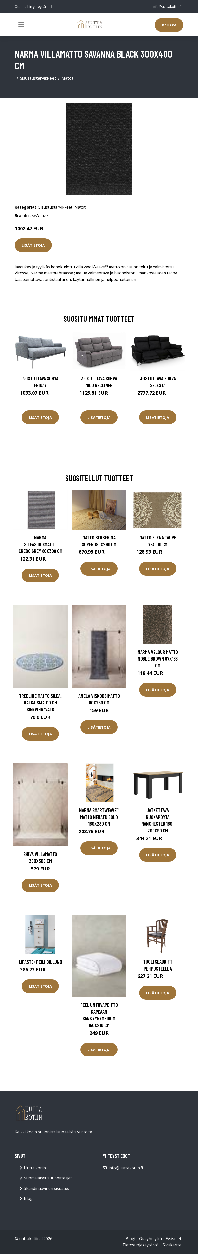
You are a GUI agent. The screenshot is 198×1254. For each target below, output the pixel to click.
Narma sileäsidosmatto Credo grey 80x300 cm (40, 544)
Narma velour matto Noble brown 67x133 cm (158, 658)
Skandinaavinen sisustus (46, 1188)
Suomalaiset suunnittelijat (48, 1178)
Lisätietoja (33, 245)
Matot (68, 78)
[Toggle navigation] (21, 24)
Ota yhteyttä (150, 1238)
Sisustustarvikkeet (38, 78)
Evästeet (173, 1238)
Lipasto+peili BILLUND (40, 962)
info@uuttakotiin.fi (167, 6)
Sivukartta (172, 1245)
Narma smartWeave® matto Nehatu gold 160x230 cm (99, 817)
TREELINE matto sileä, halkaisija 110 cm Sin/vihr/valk (40, 702)
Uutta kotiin (35, 1168)
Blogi (28, 1198)
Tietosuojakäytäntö (140, 1245)
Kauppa (169, 25)
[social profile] (51, 6)
